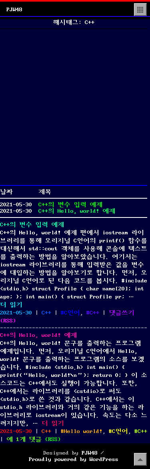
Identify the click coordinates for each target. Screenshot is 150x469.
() (8, 321)
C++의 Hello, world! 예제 (76, 211)
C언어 (72, 313)
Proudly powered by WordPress (73, 459)
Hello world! (83, 431)
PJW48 (14, 9)
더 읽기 (11, 305)
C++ (46, 313)
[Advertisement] (75, 107)
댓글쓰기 (121, 313)
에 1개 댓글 (24, 439)
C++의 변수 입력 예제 (70, 204)
